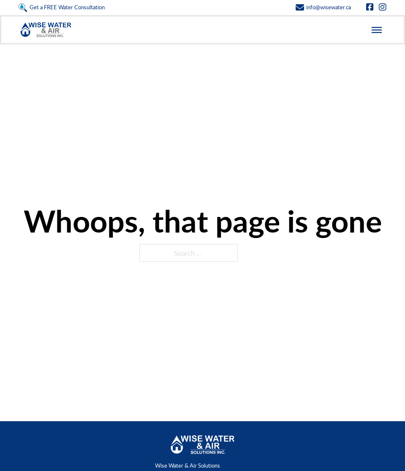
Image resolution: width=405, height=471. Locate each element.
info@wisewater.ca (328, 7)
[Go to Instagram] (382, 7)
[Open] (377, 29)
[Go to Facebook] (370, 7)
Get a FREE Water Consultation (67, 7)
